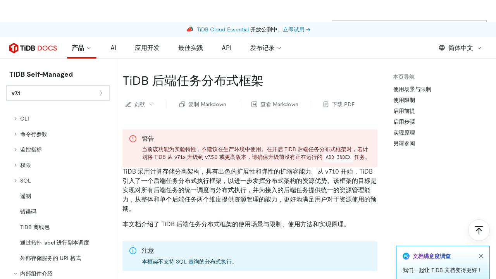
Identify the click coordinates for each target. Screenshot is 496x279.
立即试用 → (296, 8)
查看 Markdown (274, 104)
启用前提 (404, 111)
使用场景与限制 (412, 89)
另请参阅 (404, 143)
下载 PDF (339, 104)
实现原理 (404, 132)
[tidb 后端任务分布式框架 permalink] (269, 80)
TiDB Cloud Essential (223, 8)
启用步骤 (404, 122)
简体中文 (460, 48)
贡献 (140, 104)
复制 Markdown (202, 104)
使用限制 (404, 100)
